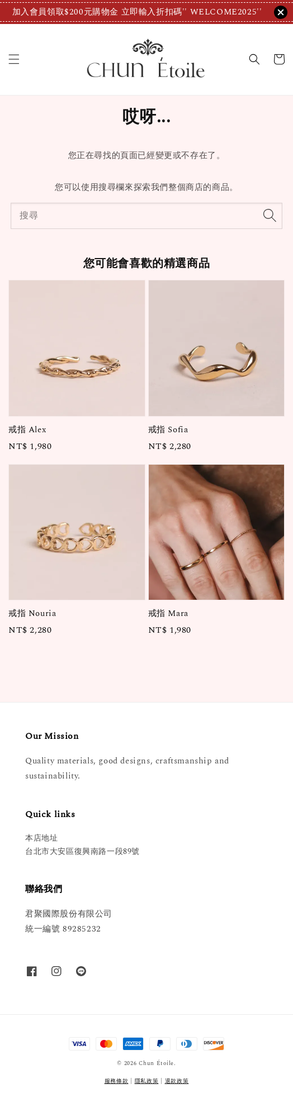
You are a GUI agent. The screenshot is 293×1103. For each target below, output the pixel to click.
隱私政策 (147, 1081)
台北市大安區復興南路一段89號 (82, 851)
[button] (14, 59)
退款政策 (177, 1081)
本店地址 (41, 838)
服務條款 (117, 1081)
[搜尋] (269, 215)
